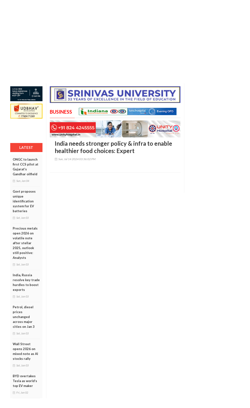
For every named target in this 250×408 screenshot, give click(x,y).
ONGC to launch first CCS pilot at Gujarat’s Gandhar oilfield (25, 166)
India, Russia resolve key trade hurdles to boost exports (26, 282)
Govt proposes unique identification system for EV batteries (24, 201)
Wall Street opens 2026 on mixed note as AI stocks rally (25, 351)
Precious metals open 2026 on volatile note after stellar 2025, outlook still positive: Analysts (25, 243)
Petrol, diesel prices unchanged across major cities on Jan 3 (24, 317)
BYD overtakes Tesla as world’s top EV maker (25, 381)
